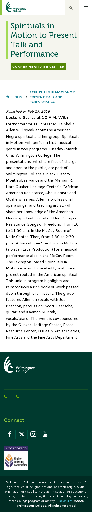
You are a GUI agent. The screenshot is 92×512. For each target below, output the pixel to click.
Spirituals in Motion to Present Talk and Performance (52, 97)
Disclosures (64, 501)
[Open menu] (86, 8)
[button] (72, 7)
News (19, 97)
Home (8, 97)
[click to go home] (10, 7)
